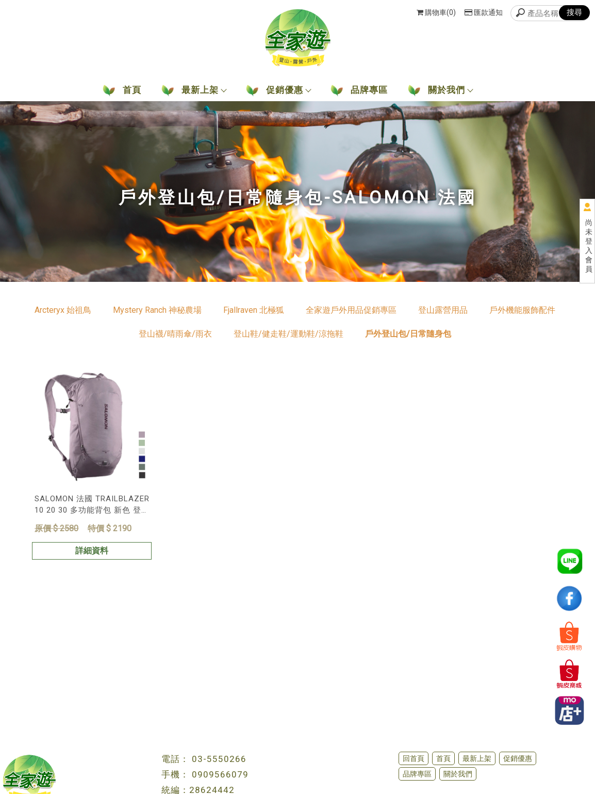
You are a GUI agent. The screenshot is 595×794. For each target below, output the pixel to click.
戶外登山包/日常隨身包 (408, 334)
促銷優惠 (517, 758)
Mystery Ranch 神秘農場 (157, 310)
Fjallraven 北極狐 (253, 310)
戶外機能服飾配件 (522, 310)
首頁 (443, 758)
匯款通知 (484, 12)
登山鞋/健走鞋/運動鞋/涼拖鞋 (288, 334)
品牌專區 (417, 774)
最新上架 (476, 758)
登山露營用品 (443, 310)
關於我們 (457, 774)
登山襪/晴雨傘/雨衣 (175, 334)
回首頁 (413, 758)
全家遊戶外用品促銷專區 (351, 310)
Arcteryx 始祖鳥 (63, 310)
